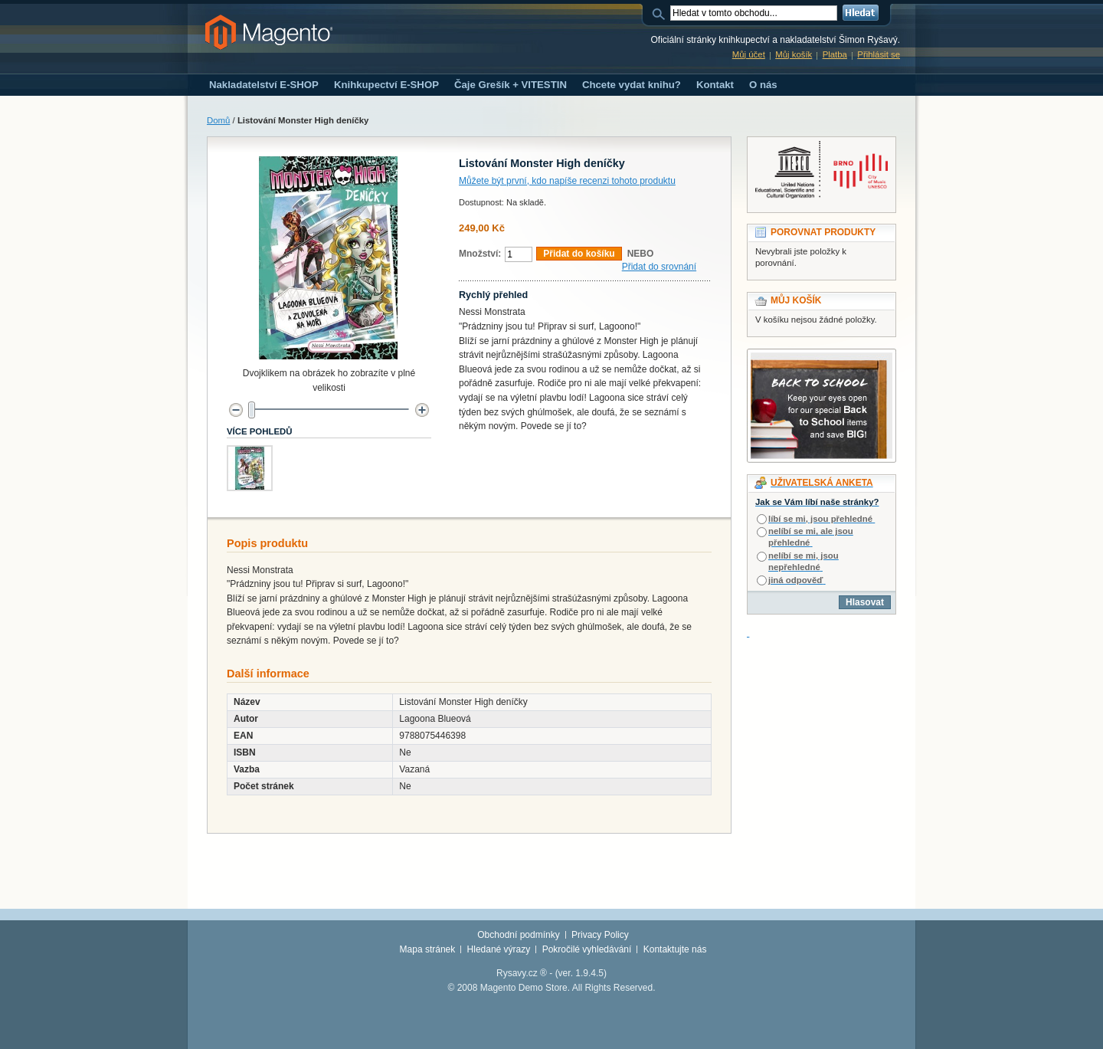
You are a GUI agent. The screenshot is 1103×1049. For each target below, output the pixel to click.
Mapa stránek (428, 949)
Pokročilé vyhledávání (587, 949)
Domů (218, 120)
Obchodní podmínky (518, 934)
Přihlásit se (878, 54)
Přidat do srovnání (659, 266)
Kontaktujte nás (675, 949)
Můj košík (793, 54)
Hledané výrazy (499, 949)
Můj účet (748, 54)
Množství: (480, 253)
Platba (835, 54)
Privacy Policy (600, 934)
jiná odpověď (795, 580)
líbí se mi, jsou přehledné (820, 518)
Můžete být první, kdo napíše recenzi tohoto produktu (567, 180)
